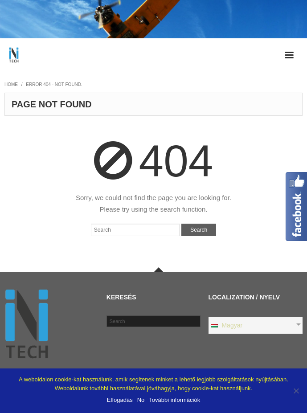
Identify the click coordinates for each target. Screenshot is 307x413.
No (141, 400)
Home (11, 84)
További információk (174, 400)
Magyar (226, 325)
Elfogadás (120, 400)
